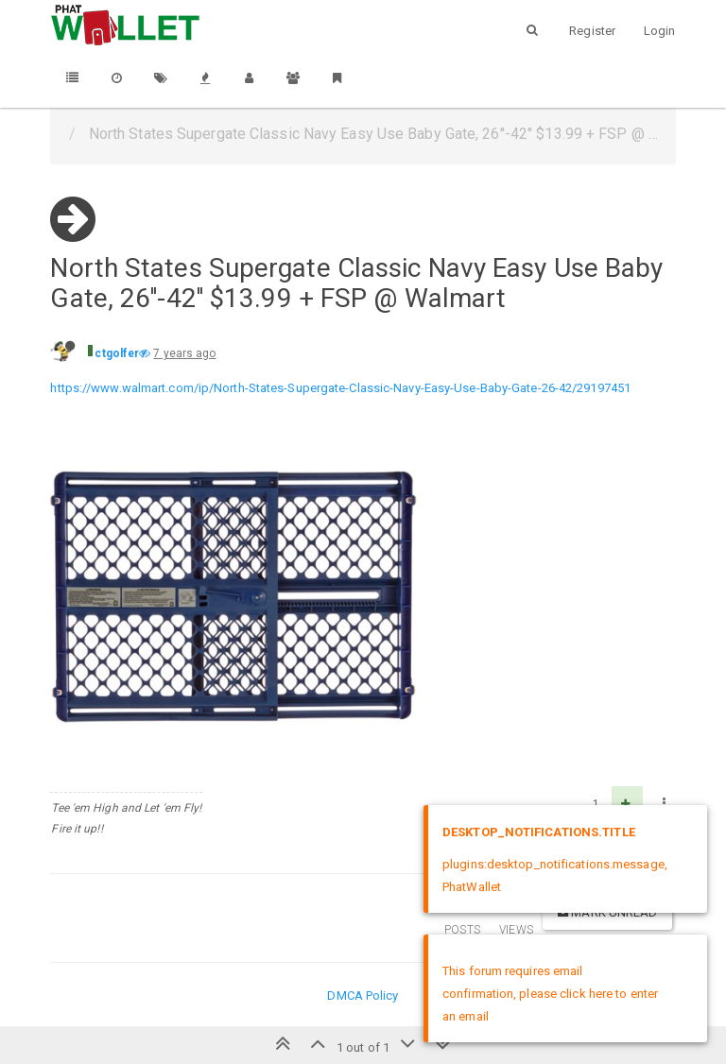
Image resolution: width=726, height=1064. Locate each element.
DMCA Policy (362, 995)
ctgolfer (117, 353)
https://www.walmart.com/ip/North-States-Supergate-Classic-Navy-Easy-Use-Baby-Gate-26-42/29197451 (340, 388)
